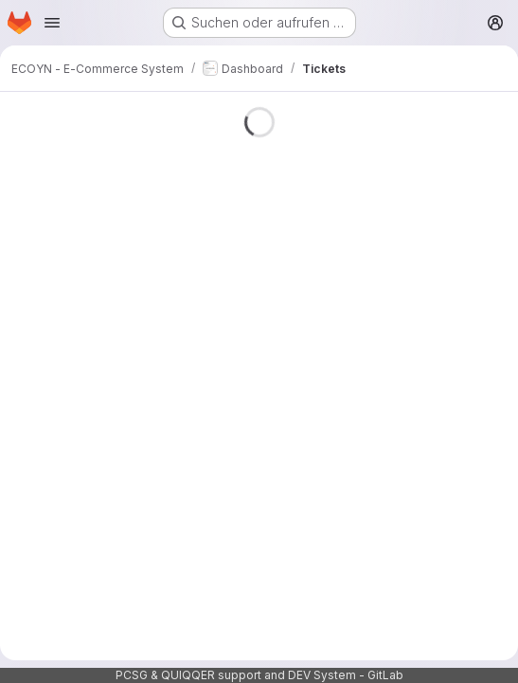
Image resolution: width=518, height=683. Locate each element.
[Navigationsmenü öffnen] (52, 23)
